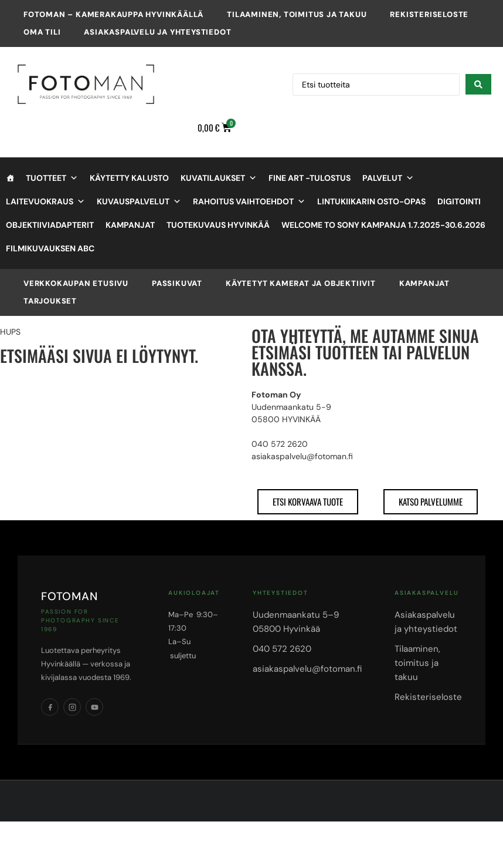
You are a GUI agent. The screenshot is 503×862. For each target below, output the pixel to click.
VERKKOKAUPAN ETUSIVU (75, 283)
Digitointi (459, 201)
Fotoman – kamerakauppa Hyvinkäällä (113, 14)
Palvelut (388, 178)
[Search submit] (478, 84)
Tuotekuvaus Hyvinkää (218, 225)
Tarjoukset (50, 301)
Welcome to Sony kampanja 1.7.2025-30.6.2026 (383, 225)
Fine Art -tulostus (310, 178)
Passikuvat (177, 283)
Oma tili (41, 32)
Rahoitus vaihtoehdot (249, 201)
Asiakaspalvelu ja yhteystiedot (157, 32)
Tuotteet (52, 178)
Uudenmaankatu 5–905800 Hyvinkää (296, 622)
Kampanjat (130, 225)
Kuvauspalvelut (139, 201)
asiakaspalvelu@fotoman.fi (307, 669)
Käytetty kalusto (129, 178)
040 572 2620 (282, 649)
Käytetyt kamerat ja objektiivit (301, 283)
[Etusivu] (10, 178)
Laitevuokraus (45, 201)
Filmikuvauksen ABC (50, 248)
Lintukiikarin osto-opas (371, 201)
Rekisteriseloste (429, 14)
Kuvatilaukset (219, 178)
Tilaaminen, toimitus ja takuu (296, 14)
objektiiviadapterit (50, 225)
